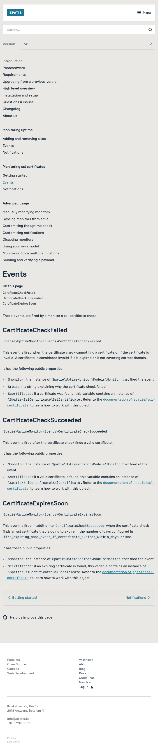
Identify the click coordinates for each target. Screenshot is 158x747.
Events (8, 145)
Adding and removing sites (24, 138)
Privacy (11, 738)
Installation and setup (20, 95)
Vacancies (86, 660)
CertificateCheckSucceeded (23, 298)
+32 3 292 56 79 (18, 723)
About (83, 664)
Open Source (16, 664)
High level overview (19, 88)
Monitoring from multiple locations (31, 253)
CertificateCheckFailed (19, 293)
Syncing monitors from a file (26, 219)
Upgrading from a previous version (30, 81)
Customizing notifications (23, 232)
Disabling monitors (18, 239)
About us (10, 115)
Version (9, 44)
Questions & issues (18, 102)
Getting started (15, 175)
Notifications (13, 152)
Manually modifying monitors (26, 212)
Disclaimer (13, 741)
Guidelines (87, 678)
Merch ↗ (85, 682)
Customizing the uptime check (27, 225)
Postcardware (14, 67)
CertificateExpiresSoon (19, 303)
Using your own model (21, 246)
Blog (82, 669)
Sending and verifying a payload (28, 260)
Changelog (11, 108)
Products (13, 660)
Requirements (14, 74)
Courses (13, 669)
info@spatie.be (18, 719)
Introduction (13, 61)
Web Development (20, 673)
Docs (82, 673)
